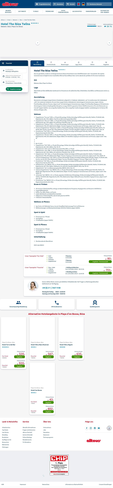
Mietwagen (5, 447)
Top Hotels (5, 430)
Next (109, 43)
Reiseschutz (5, 442)
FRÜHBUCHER (50, 11)
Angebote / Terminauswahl (100, 261)
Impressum (23, 484)
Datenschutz (45, 484)
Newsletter (46, 432)
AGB (2, 484)
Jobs (44, 430)
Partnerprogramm (48, 437)
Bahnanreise (5, 444)
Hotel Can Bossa (36, 390)
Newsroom (46, 435)
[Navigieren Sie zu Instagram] (90, 428)
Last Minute (5, 432)
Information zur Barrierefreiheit (74, 484)
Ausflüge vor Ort (6, 439)
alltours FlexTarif (27, 432)
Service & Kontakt (27, 435)
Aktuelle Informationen (29, 427)
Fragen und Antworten (29, 430)
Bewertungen (65, 63)
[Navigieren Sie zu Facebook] (86, 428)
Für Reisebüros (27, 442)
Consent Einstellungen (105, 484)
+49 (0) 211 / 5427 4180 (51, 288)
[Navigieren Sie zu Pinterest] (94, 428)
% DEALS (35, 11)
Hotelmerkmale (51, 63)
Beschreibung (37, 63)
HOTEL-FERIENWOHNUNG (63, 11)
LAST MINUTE (22, 11)
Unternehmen (47, 427)
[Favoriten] (78, 4)
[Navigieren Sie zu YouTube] (98, 428)
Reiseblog (5, 435)
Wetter (92, 63)
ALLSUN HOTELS (77, 11)
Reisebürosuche (27, 439)
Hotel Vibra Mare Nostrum (40, 345)
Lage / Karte (78, 63)
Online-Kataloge (27, 437)
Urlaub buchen (6, 427)
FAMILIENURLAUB (91, 11)
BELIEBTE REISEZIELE (8, 11)
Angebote (19, 357)
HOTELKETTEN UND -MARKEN (105, 11)
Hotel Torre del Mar (8, 345)
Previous (38, 43)
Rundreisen (5, 437)
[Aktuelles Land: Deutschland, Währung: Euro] (83, 4)
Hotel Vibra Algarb (66, 345)
